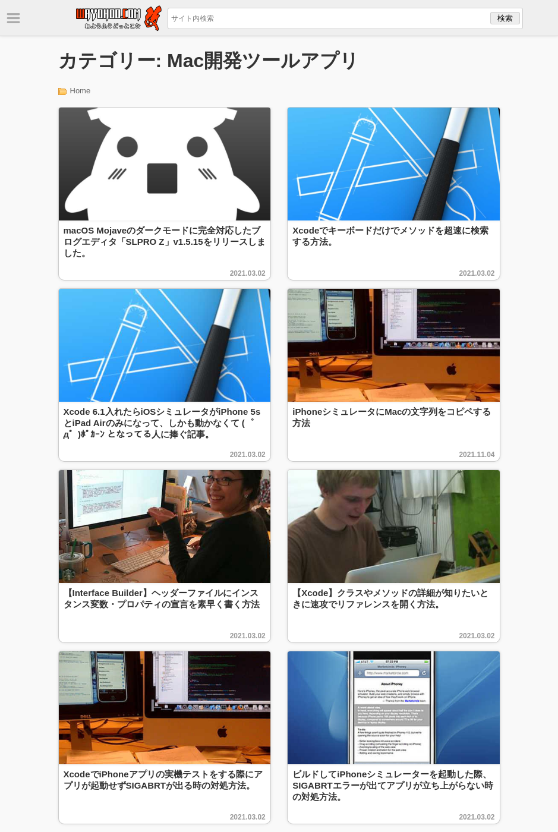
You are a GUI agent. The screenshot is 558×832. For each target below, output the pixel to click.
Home (80, 90)
